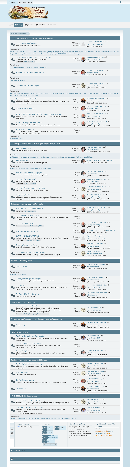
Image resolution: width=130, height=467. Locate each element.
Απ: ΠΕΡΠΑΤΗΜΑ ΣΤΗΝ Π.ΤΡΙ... (96, 106)
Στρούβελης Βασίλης (93, 149)
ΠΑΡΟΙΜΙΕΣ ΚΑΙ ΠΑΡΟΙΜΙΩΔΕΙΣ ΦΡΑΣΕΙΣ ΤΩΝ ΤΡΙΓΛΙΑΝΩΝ (29, 93)
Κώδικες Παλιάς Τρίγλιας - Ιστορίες (47, 52)
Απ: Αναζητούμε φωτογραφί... (95, 350)
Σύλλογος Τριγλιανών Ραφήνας (27, 231)
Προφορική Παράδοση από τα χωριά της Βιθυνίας (33, 57)
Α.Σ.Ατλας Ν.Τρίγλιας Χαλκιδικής (28, 294)
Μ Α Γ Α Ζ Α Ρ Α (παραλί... (94, 160)
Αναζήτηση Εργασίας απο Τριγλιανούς (30, 336)
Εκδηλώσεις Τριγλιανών (24, 195)
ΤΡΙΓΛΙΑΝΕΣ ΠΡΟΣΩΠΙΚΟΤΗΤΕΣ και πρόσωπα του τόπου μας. (39, 114)
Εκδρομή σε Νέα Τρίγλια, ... (95, 230)
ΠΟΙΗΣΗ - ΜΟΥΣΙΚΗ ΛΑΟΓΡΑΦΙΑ (59, 93)
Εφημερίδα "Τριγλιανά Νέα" (26, 179)
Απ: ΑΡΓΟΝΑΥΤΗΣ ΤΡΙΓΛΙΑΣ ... (96, 277)
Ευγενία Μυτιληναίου (42, 314)
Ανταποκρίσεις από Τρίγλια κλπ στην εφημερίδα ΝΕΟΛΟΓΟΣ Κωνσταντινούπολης (54, 54)
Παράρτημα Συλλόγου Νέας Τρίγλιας (33, 226)
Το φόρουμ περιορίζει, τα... (94, 399)
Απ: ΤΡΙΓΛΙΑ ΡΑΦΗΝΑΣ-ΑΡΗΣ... (96, 264)
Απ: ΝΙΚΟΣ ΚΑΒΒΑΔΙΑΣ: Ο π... (96, 386)
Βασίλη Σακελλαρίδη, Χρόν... (95, 371)
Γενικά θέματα (21, 389)
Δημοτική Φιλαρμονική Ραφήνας (27, 245)
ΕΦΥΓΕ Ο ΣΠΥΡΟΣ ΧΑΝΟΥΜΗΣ (97, 322)
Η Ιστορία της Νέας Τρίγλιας (43, 168)
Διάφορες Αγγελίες (23, 351)
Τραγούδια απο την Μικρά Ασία (27, 99)
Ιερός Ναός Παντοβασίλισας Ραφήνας (43, 157)
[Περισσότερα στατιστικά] (50, 444)
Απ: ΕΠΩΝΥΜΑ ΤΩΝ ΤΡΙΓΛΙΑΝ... (96, 42)
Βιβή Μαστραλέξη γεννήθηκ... (95, 171)
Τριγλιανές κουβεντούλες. (25, 380)
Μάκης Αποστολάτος (29, 61)
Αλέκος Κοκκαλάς (110, 160)
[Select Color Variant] (121, 2)
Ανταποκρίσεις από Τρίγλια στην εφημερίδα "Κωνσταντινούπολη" (77, 52)
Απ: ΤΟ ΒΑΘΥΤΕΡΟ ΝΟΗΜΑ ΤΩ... (97, 187)
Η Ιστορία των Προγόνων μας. (26, 43)
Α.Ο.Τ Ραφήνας (21, 266)
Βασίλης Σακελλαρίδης (93, 59)
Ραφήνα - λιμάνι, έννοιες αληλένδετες (81, 157)
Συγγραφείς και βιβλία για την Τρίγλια (29, 123)
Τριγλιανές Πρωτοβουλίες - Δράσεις (29, 364)
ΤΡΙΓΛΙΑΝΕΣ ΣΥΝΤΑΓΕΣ (25, 129)
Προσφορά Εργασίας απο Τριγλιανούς (30, 343)
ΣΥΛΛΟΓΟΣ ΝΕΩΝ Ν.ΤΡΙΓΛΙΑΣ (27, 236)
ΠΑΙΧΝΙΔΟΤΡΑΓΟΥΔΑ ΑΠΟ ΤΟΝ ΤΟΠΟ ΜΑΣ (102, 93)
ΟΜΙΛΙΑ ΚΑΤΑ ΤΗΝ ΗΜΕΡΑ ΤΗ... (96, 114)
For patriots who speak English (26, 306)
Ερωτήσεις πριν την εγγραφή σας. (28, 400)
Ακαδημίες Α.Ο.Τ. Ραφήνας (18, 274)
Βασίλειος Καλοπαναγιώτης (95, 44)
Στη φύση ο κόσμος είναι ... (94, 251)
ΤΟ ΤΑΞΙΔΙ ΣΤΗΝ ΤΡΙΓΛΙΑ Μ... (96, 194)
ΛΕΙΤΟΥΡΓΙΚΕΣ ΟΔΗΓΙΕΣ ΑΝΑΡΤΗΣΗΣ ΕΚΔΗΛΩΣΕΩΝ (58, 418)
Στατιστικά (47, 424)
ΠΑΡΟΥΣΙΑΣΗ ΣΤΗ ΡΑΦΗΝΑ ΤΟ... (97, 121)
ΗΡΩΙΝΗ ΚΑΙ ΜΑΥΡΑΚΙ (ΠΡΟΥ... (96, 98)
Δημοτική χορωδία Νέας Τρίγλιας (28, 215)
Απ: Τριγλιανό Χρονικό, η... (94, 379)
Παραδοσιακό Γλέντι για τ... (95, 236)
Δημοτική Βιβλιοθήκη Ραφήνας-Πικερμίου (31, 253)
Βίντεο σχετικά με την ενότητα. (26, 108)
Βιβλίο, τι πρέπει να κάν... (94, 408)
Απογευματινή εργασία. (94, 335)
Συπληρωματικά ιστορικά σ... (95, 243)
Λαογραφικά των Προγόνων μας (27, 86)
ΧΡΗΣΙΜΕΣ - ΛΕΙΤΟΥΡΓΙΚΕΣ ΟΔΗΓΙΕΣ (30, 407)
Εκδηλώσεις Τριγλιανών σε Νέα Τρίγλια (22, 168)
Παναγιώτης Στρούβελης (94, 338)
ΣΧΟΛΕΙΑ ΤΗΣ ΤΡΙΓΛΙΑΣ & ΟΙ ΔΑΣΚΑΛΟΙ (23, 52)
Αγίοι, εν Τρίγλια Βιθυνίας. (105, 52)
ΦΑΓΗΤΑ (13, 138)
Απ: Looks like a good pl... (94, 307)
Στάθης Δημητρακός (93, 101)
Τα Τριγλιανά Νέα (22, 160)
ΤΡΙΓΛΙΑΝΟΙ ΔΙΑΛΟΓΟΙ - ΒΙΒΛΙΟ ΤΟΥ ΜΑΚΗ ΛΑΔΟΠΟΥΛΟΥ (28, 67)
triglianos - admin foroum (94, 86)
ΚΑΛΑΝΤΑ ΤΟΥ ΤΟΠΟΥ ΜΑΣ (79, 93)
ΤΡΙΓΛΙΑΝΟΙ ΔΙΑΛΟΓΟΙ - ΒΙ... (95, 57)
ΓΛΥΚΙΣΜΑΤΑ (20, 138)
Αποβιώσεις (20, 325)
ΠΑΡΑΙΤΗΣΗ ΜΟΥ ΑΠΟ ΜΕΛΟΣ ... (97, 207)
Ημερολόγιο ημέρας (23, 424)
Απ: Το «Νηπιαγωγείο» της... (95, 147)
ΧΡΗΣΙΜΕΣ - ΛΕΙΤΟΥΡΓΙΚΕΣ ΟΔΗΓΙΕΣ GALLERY (25, 418)
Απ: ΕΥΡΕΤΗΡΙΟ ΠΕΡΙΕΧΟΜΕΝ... (97, 179)
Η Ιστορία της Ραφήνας (63, 157)
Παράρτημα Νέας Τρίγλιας (25, 223)
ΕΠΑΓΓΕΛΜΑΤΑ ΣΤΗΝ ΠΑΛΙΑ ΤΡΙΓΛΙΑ (30, 72)
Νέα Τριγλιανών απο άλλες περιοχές (29, 173)
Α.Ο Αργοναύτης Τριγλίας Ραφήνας (28, 279)
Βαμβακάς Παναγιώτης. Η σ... (95, 363)
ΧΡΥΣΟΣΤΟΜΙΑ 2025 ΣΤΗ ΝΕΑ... (97, 222)
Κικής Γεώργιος (110, 230)
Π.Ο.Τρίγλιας (20, 285)
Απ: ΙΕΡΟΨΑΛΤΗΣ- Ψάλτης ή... (96, 70)
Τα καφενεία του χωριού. (17, 80)
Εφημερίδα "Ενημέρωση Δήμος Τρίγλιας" (31, 188)
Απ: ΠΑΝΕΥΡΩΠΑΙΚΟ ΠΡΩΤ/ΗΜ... (97, 292)
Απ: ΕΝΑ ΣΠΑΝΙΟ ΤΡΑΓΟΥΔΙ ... (96, 83)
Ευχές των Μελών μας (24, 372)
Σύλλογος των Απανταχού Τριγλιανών (29, 208)
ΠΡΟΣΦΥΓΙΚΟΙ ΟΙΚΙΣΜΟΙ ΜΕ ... (96, 285)
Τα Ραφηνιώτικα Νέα (23, 148)
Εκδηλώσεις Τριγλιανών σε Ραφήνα (21, 157)
